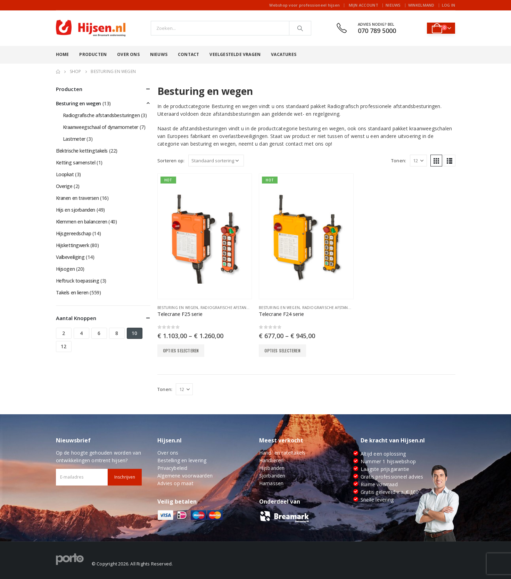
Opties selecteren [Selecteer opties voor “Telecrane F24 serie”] (282, 350)
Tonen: (398, 160)
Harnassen (271, 483)
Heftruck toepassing (77, 280)
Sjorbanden (272, 475)
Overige (64, 186)
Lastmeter (74, 139)
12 (63, 346)
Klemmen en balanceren (81, 221)
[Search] (300, 28)
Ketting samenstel (76, 162)
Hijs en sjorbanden (75, 209)
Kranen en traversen (77, 198)
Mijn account (363, 5)
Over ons (128, 54)
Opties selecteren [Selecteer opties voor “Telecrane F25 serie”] (181, 350)
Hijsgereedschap (73, 233)
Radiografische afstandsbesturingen (238, 307)
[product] (205, 236)
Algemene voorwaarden (185, 475)
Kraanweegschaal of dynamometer (100, 127)
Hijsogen (65, 269)
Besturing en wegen (177, 307)
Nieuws (393, 5)
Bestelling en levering (181, 460)
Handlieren (271, 460)
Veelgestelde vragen (235, 54)
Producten (93, 54)
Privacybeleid (172, 468)
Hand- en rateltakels (282, 452)
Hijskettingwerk (72, 245)
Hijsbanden (272, 468)
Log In (448, 5)
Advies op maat (175, 483)
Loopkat (65, 174)
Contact (188, 54)
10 (134, 333)
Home (62, 54)
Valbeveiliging (70, 257)
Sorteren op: (170, 160)
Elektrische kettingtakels (82, 150)
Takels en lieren (72, 292)
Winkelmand (421, 5)
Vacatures (283, 54)
